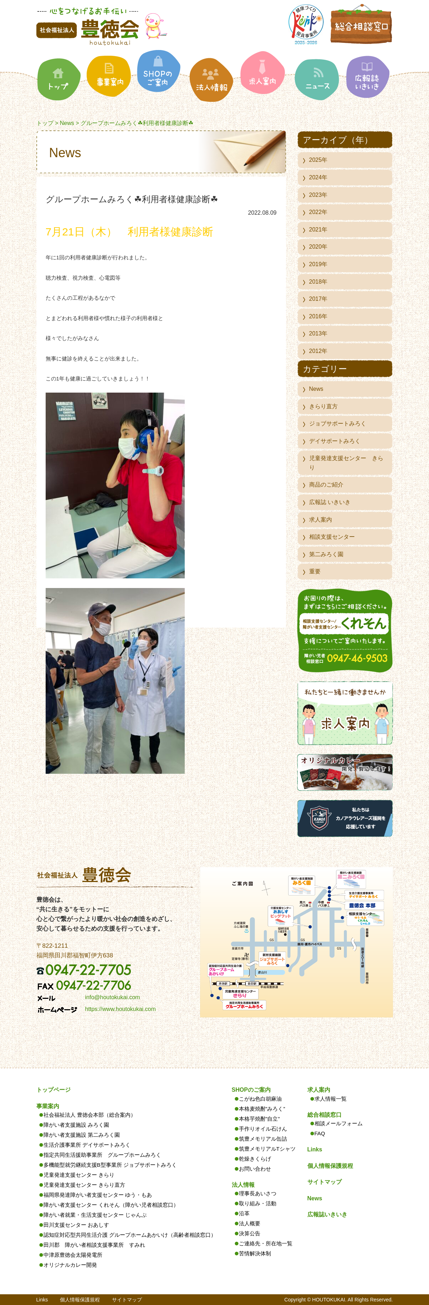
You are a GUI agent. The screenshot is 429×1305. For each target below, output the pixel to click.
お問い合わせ (255, 1169)
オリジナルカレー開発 (70, 1265)
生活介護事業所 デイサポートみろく (87, 1145)
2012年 (318, 351)
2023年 (318, 195)
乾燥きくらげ (255, 1159)
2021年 (318, 229)
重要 (315, 571)
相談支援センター (332, 537)
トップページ (53, 1090)
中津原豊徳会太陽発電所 (73, 1255)
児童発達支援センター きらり (346, 462)
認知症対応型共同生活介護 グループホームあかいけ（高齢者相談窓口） (130, 1235)
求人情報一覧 (331, 1099)
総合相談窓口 (324, 1115)
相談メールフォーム (339, 1123)
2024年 (318, 177)
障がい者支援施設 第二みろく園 (82, 1135)
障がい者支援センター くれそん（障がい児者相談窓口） (111, 1205)
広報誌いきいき (327, 1214)
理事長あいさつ (257, 1193)
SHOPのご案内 (251, 1090)
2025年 (318, 160)
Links (314, 1149)
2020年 (318, 247)
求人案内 (320, 520)
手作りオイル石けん (263, 1129)
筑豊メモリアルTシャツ (267, 1149)
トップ (44, 123)
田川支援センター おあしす (76, 1225)
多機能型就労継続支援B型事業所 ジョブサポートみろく (110, 1165)
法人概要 (249, 1223)
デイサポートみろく (335, 441)
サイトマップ (324, 1182)
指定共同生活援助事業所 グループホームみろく (102, 1155)
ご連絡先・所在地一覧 (265, 1243)
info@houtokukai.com (112, 997)
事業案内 (47, 1106)
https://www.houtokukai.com (120, 1009)
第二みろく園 (326, 554)
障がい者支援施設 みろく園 (76, 1125)
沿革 (244, 1213)
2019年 (318, 264)
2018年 (318, 282)
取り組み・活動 (257, 1203)
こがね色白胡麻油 (260, 1099)
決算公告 (249, 1233)
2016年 (318, 316)
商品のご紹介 (326, 485)
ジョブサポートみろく (337, 423)
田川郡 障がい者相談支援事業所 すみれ (94, 1245)
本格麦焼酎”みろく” (262, 1109)
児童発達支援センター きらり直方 (84, 1185)
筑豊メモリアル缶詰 (263, 1139)
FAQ (320, 1133)
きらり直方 (323, 406)
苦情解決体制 (255, 1253)
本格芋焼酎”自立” (259, 1119)
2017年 (318, 299)
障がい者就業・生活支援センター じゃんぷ (95, 1215)
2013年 (318, 333)
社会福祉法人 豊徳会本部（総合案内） (90, 1115)
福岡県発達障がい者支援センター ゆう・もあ (98, 1195)
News (67, 123)
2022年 (318, 212)
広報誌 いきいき (330, 502)
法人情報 (243, 1185)
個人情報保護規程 (330, 1166)
